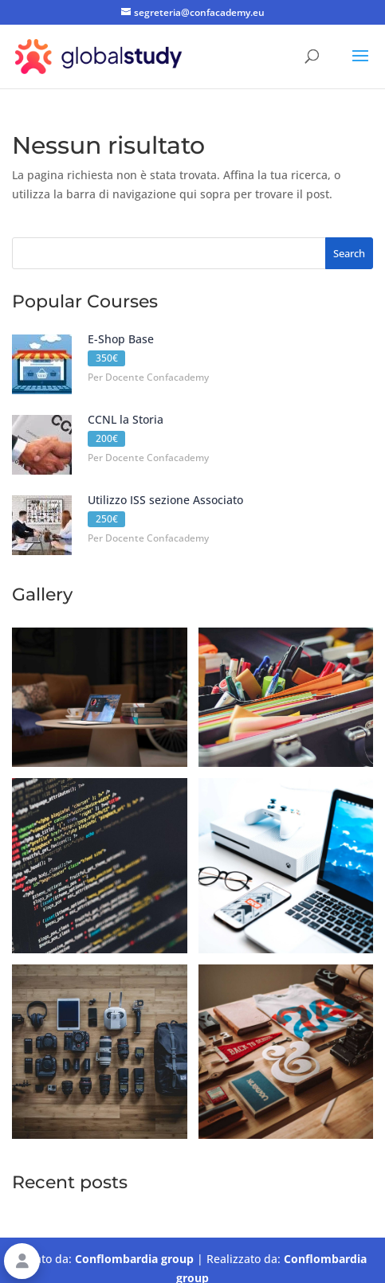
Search (349, 253)
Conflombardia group (134, 1258)
